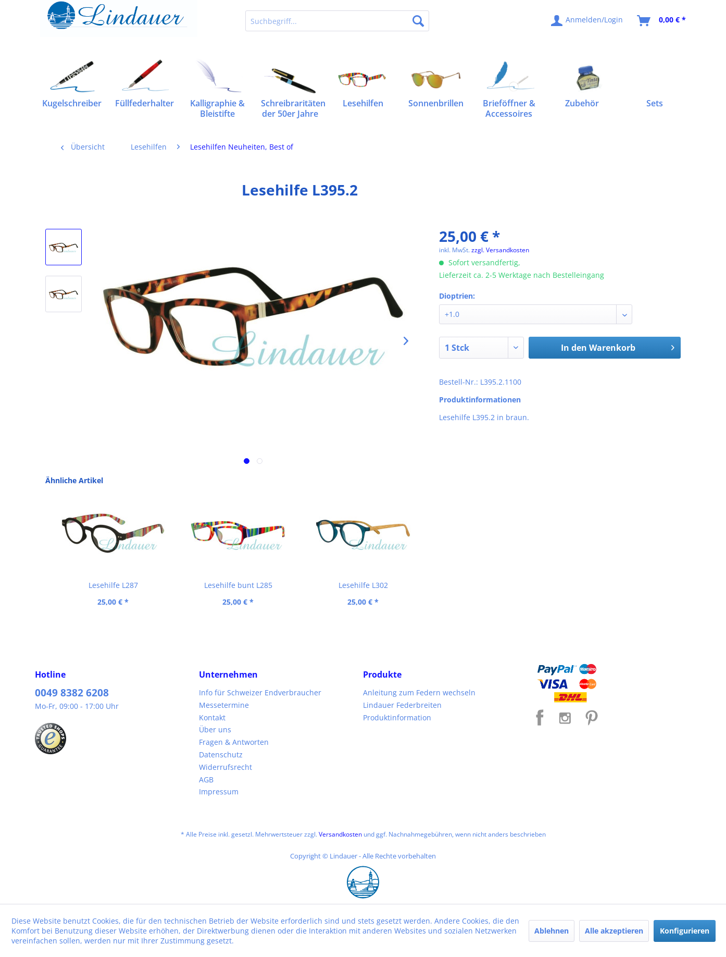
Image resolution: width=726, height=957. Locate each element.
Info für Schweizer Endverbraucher (260, 692)
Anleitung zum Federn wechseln (419, 692)
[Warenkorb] (662, 20)
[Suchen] (418, 20)
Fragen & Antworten (234, 742)
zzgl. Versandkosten (500, 250)
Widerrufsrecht (225, 767)
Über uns (215, 729)
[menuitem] (337, 20)
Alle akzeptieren (614, 931)
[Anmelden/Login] (587, 20)
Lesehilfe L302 (363, 585)
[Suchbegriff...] (337, 20)
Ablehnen (551, 931)
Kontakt (212, 717)
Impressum (219, 791)
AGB (206, 779)
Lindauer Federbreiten (402, 705)
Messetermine (224, 705)
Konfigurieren (684, 931)
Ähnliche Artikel (74, 480)
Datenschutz (221, 754)
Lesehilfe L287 (113, 585)
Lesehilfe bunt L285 (238, 585)
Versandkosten (340, 834)
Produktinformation (397, 717)
